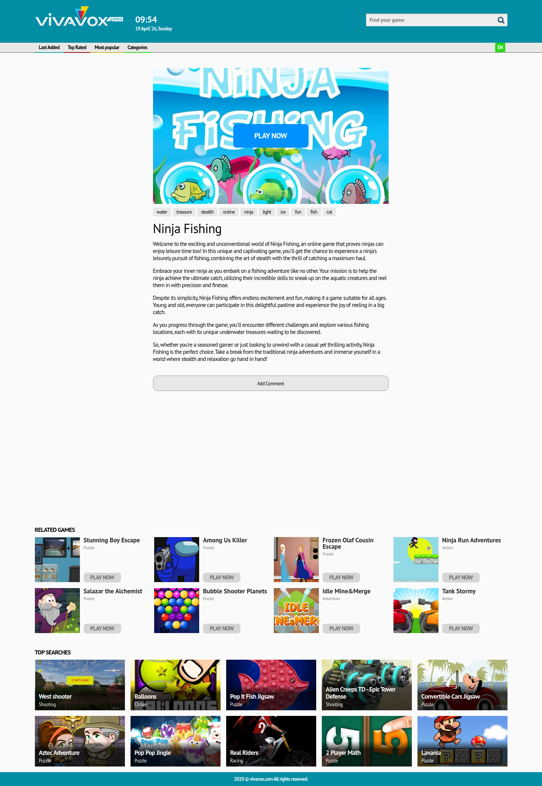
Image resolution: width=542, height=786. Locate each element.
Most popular (107, 47)
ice (283, 212)
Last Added (49, 47)
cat (329, 212)
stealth (207, 212)
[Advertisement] (70, 138)
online (228, 212)
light (267, 212)
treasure (184, 212)
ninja (248, 212)
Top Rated (77, 47)
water (162, 212)
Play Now (270, 136)
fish (314, 212)
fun (298, 212)
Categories (137, 47)
